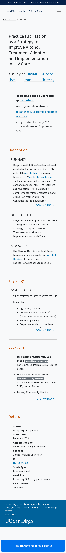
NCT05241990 (21, 462)
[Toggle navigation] (58, 10)
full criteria (27, 100)
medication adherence (41, 177)
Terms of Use (10, 514)
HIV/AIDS (33, 74)
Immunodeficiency (39, 79)
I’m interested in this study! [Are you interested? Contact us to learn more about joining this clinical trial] (33, 546)
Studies (9, 19)
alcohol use (31, 173)
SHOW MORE (45, 204)
